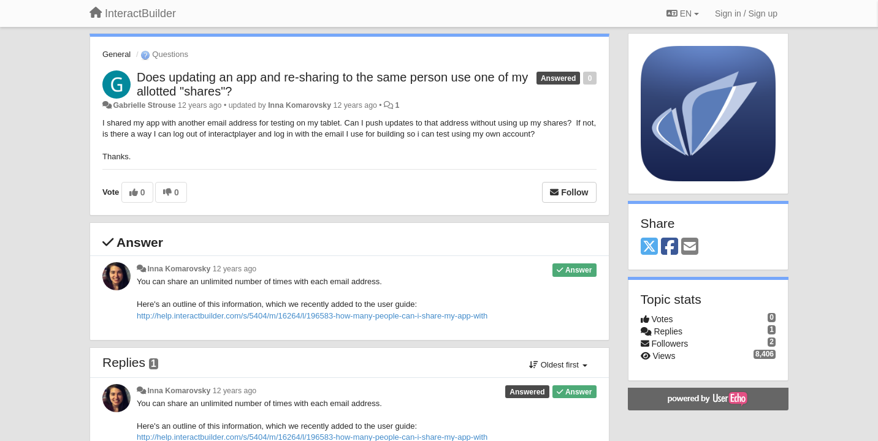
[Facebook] (669, 247)
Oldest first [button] (558, 364)
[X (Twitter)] (649, 247)
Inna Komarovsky (299, 105)
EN (682, 13)
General (116, 54)
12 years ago (234, 269)
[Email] (689, 247)
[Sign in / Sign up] (746, 13)
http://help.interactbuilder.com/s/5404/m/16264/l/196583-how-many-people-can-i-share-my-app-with (312, 315)
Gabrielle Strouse (144, 105)
